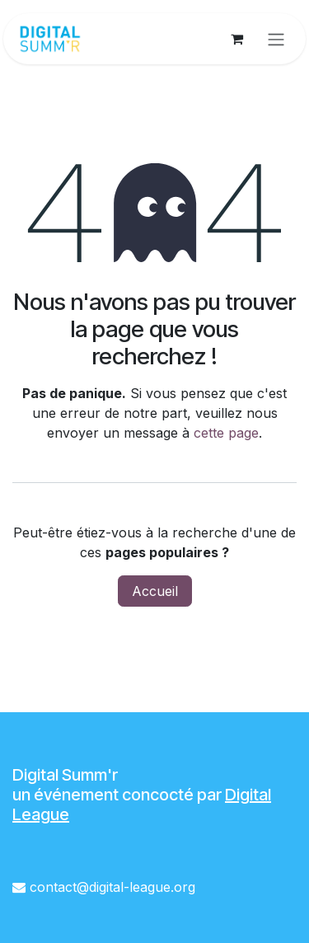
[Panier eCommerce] (236, 38)
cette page (226, 433)
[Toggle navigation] (276, 38)
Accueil (155, 591)
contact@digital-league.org (112, 887)
